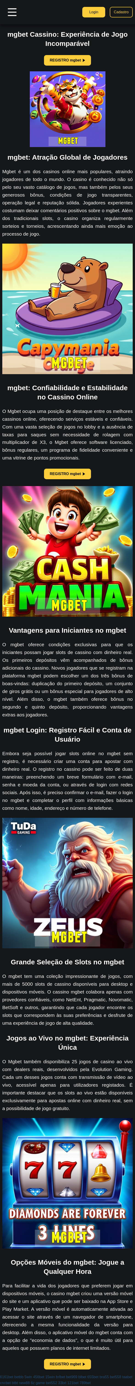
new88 (24, 1383)
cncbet (5, 1383)
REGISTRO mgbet (67, 60)
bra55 (104, 1377)
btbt (15, 1383)
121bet (73, 1383)
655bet (93, 1377)
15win (50, 1377)
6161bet (6, 1377)
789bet (85, 1383)
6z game (38, 1383)
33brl (62, 1383)
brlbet (60, 1377)
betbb (18, 1377)
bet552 (51, 1383)
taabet (127, 1377)
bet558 (115, 1377)
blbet (82, 1377)
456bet (38, 1377)
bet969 (71, 1377)
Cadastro (121, 12)
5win (28, 1377)
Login (93, 12)
